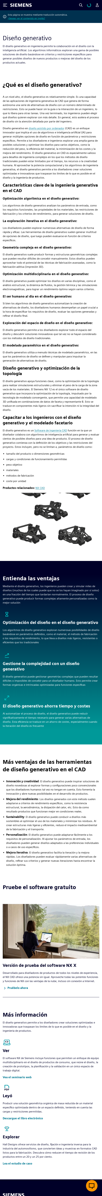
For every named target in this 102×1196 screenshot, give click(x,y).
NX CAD (40, 488)
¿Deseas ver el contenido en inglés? (26, 18)
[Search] (85, 5)
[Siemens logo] (21, 5)
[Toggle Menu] (5, 5)
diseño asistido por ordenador (46, 128)
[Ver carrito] (91, 5)
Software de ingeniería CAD (50, 430)
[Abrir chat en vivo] (92, 1186)
